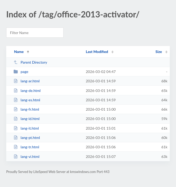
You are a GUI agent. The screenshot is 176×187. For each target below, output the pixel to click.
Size (159, 51)
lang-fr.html (26, 109)
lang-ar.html (26, 81)
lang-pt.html (26, 137)
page (20, 71)
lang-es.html (26, 100)
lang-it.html (26, 128)
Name (19, 51)
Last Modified (97, 51)
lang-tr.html (26, 147)
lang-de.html (27, 90)
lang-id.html (26, 118)
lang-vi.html (26, 156)
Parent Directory (30, 62)
